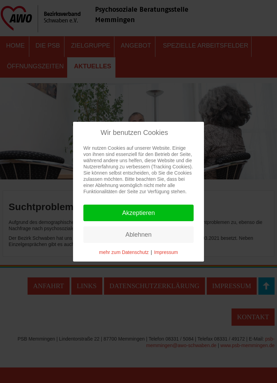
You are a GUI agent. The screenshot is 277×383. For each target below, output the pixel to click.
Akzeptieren (138, 212)
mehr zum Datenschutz (124, 252)
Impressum (166, 252)
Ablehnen (138, 234)
